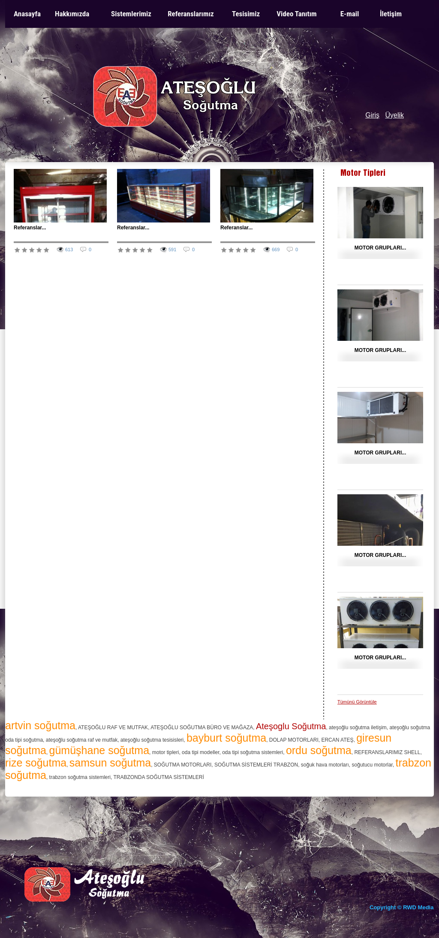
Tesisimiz (246, 13)
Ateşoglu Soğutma (291, 726)
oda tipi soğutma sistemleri (252, 752)
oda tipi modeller (200, 752)
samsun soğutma (110, 763)
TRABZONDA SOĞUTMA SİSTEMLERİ (158, 777)
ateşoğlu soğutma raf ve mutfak (81, 740)
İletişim (391, 13)
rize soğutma (35, 763)
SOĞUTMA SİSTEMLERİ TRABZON (256, 765)
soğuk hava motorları (325, 765)
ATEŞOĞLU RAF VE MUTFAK (113, 728)
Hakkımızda (72, 13)
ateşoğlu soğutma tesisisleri (151, 740)
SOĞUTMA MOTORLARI (182, 765)
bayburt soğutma (226, 738)
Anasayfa (27, 13)
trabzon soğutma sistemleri (80, 777)
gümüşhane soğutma (99, 750)
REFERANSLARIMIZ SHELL (387, 752)
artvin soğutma (40, 725)
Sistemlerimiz (131, 13)
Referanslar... (30, 228)
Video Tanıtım (296, 13)
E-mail (349, 13)
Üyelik (394, 115)
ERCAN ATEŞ (337, 740)
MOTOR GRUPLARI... (380, 248)
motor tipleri (165, 752)
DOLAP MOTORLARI (294, 740)
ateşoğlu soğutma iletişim (358, 728)
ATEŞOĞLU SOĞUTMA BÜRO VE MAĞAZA (201, 728)
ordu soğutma (319, 750)
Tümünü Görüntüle (357, 701)
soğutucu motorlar (372, 765)
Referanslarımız (191, 13)
